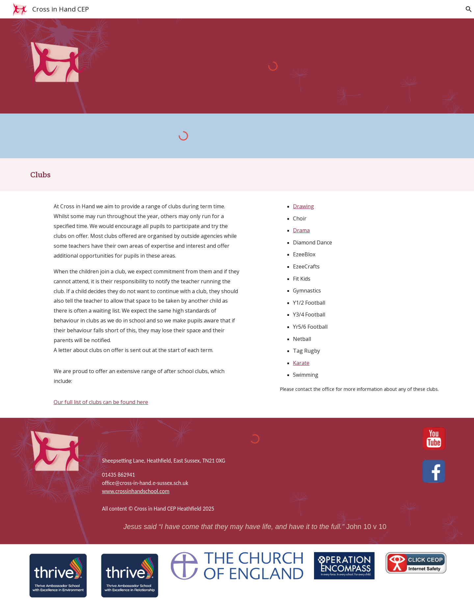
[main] (237, 174)
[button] (466, 9)
